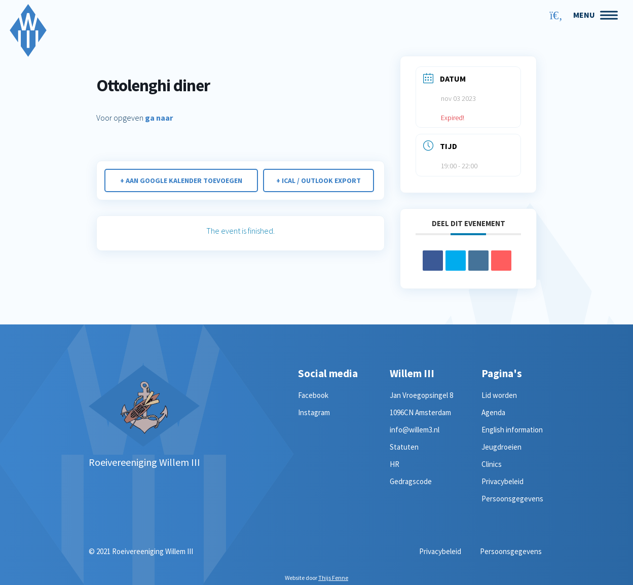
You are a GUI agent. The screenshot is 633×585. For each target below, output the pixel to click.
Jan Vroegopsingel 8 (421, 395)
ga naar (159, 118)
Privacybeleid (502, 481)
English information (512, 429)
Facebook (313, 395)
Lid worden (499, 395)
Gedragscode (411, 481)
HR (394, 464)
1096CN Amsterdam (420, 412)
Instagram (314, 412)
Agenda (493, 412)
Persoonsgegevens (512, 498)
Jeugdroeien (501, 447)
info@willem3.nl (414, 429)
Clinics (491, 464)
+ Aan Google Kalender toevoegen (181, 180)
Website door (316, 577)
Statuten (404, 447)
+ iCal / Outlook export (319, 180)
